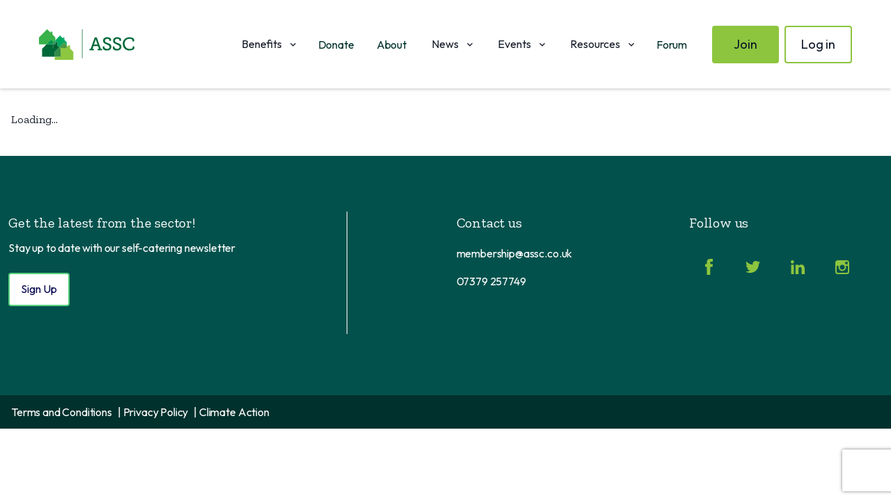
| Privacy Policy (153, 412)
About (392, 44)
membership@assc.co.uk (515, 253)
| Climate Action (231, 412)
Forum (671, 44)
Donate (336, 44)
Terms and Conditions (61, 412)
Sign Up (39, 289)
